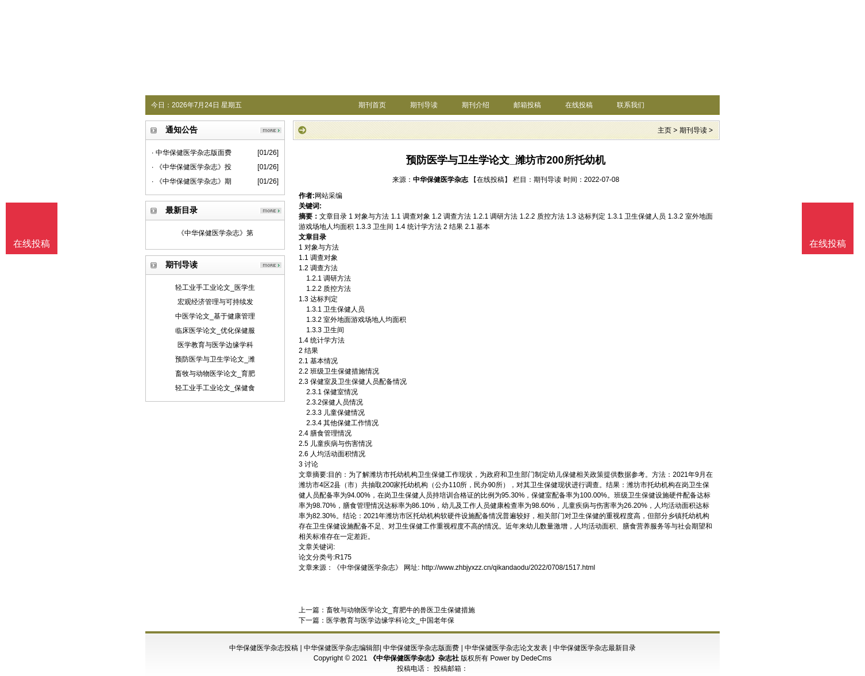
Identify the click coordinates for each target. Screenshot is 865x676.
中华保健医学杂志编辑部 (342, 648)
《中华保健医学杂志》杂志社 (414, 658)
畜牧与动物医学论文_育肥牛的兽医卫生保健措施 (400, 610)
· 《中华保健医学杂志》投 (191, 167)
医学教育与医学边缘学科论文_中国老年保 (390, 620)
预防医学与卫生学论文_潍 (215, 359)
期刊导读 (424, 105)
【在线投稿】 (490, 180)
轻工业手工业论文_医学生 (215, 287)
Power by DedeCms (520, 658)
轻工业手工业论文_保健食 (215, 388)
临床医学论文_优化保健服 (215, 331)
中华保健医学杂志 (440, 180)
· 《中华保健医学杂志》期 (191, 181)
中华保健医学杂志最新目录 (594, 648)
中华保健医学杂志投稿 (263, 648)
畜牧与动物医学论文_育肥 (215, 374)
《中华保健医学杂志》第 (215, 233)
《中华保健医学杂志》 (367, 568)
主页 (664, 130)
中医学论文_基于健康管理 (215, 316)
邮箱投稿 (527, 105)
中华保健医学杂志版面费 (421, 648)
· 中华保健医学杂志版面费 (191, 153)
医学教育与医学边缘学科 (215, 345)
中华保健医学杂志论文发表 (506, 648)
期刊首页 (372, 105)
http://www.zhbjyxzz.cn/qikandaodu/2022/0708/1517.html (508, 568)
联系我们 (630, 105)
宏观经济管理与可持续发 (215, 302)
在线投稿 (579, 105)
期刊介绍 (475, 105)
